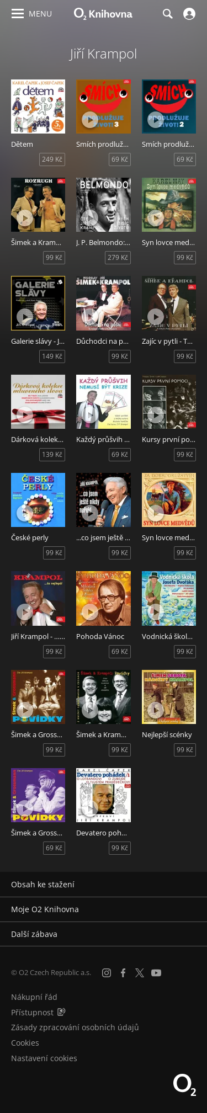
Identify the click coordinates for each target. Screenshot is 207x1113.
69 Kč (120, 159)
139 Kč (52, 454)
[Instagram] (106, 973)
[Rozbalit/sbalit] (192, 884)
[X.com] (139, 973)
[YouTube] (156, 973)
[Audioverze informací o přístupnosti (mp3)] (61, 1012)
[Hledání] (167, 14)
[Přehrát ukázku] (25, 120)
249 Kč (52, 159)
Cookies (25, 1042)
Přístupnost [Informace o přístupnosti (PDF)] (32, 1012)
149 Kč (52, 356)
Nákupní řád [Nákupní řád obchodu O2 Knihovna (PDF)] (34, 997)
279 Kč (118, 257)
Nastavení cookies (44, 1058)
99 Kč (54, 257)
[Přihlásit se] (188, 14)
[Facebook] (123, 973)
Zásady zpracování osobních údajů (75, 1027)
